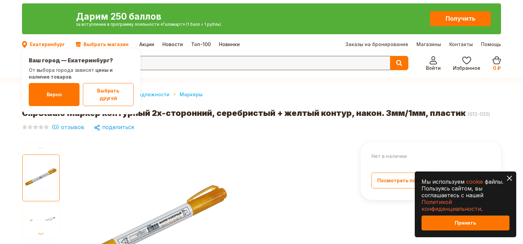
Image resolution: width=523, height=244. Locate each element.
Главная (32, 58)
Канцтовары (68, 58)
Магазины (428, 6)
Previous (41, 111)
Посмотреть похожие (404, 144)
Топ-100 (201, 6)
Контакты (461, 6)
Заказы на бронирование (376, 6)
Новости (172, 6)
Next (41, 153)
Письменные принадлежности (131, 58)
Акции (146, 6)
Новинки (229, 6)
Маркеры (191, 58)
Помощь (491, 6)
